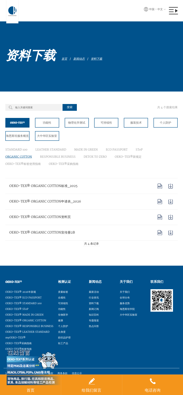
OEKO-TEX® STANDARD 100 (23, 303)
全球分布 (125, 297)
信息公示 (77, 373)
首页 (64, 59)
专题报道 (94, 320)
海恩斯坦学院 (127, 309)
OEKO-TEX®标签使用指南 (23, 164)
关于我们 (126, 282)
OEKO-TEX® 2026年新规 (20, 291)
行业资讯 (94, 297)
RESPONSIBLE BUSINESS (58, 157)
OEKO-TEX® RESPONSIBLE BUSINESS (29, 326)
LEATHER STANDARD (50, 149)
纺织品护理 (64, 337)
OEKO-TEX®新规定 (128, 157)
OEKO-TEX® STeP (16, 309)
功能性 (47, 122)
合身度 (62, 331)
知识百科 (94, 314)
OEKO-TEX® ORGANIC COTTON (25, 320)
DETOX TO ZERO (95, 157)
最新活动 (94, 291)
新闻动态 (79, 59)
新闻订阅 (94, 309)
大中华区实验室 (47, 136)
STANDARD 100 (16, 149)
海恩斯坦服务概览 (17, 136)
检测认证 (64, 282)
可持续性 (106, 122)
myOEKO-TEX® (15, 337)
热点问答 (94, 326)
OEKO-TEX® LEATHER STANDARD (27, 331)
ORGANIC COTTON (18, 157)
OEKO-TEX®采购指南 (63, 164)
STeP (139, 149)
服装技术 (136, 122)
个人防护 (165, 122)
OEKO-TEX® (17, 122)
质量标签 (63, 291)
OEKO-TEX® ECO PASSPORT (23, 297)
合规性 (62, 297)
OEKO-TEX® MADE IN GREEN (24, 314)
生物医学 (63, 314)
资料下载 (96, 59)
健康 (60, 320)
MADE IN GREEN (86, 149)
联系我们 (156, 282)
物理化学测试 (76, 122)
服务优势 (125, 303)
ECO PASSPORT (117, 149)
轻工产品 (63, 343)
